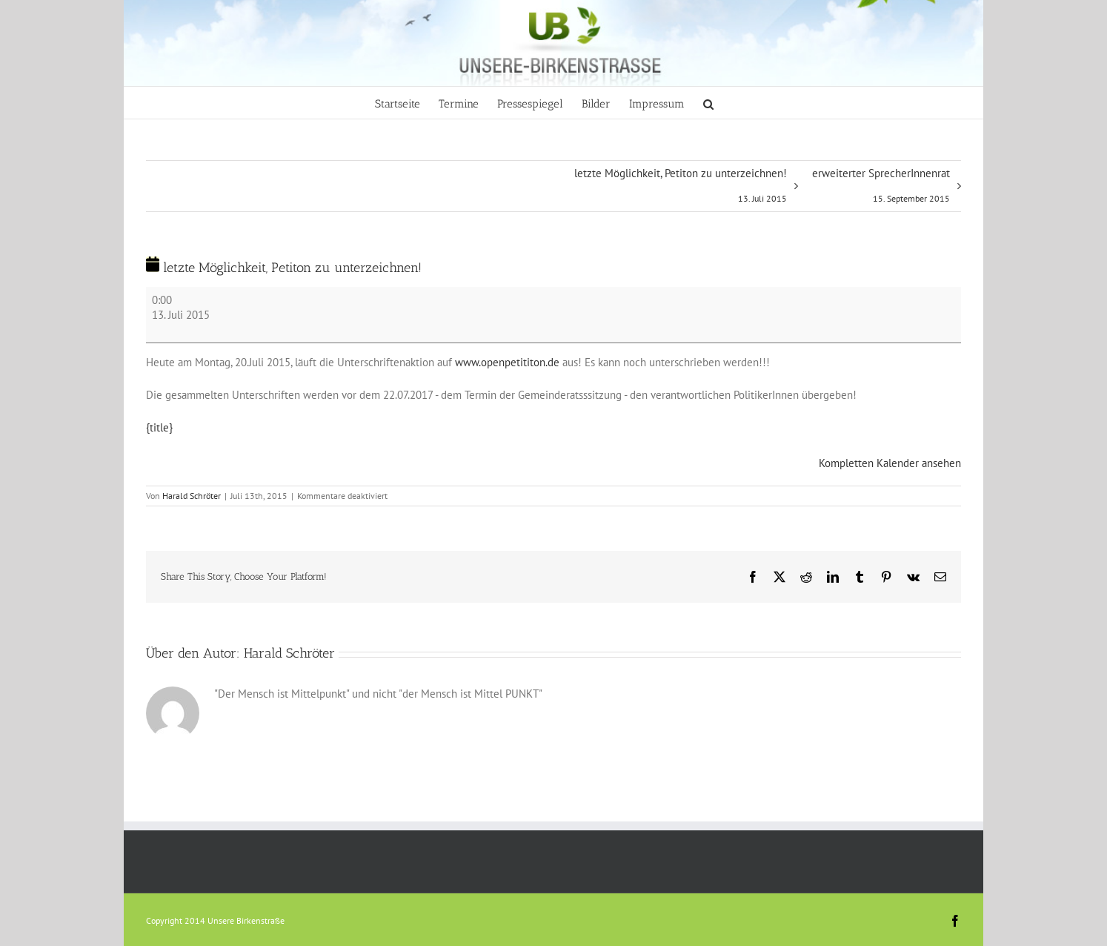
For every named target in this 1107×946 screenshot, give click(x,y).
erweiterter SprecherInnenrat (881, 188)
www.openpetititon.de (507, 362)
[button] (708, 103)
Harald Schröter (191, 495)
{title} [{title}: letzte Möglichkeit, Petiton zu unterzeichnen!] (159, 427)
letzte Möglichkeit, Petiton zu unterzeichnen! (680, 188)
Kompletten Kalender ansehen (890, 463)
